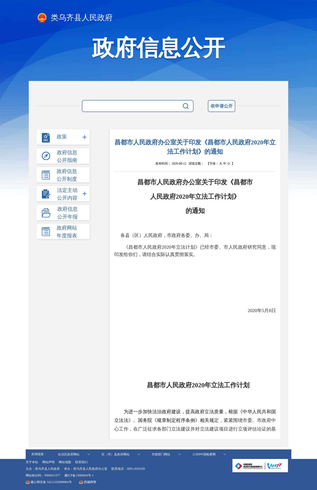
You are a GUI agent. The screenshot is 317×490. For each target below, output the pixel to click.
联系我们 (81, 462)
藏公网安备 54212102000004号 (51, 482)
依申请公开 (222, 106)
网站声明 (48, 462)
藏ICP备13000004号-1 (78, 475)
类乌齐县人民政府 (75, 18)
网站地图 (65, 462)
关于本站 (32, 462)
